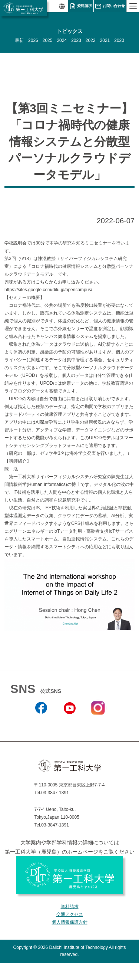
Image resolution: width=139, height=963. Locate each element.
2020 (119, 40)
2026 (33, 40)
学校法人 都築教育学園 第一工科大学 (23, 8)
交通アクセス (69, 914)
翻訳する (62, 6)
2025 (48, 40)
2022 (91, 40)
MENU (132, 6)
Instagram (97, 721)
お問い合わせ (114, 6)
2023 (76, 40)
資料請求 (84, 6)
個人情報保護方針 (69, 922)
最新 (19, 40)
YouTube (69, 724)
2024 (62, 40)
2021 (105, 40)
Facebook (41, 724)
